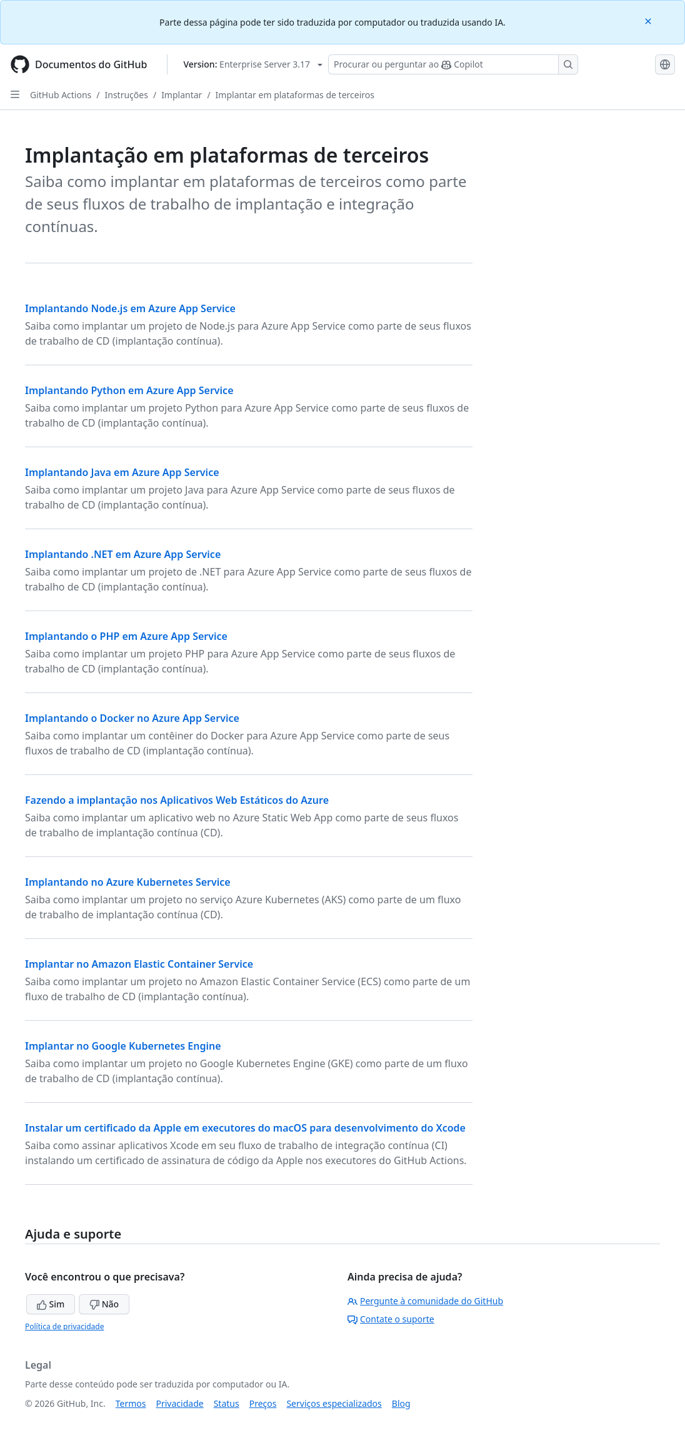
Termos (131, 1403)
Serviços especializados (333, 1403)
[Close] (649, 20)
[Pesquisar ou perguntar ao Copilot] (453, 64)
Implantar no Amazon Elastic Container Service (139, 964)
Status (226, 1403)
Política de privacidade (64, 1326)
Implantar (181, 95)
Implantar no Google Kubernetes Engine (123, 1046)
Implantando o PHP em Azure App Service (126, 636)
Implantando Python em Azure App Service (129, 390)
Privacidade (180, 1403)
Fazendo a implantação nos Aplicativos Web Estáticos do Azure (177, 800)
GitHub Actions (60, 95)
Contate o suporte (391, 1319)
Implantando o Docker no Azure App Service (132, 718)
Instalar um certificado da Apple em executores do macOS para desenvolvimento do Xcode (245, 1128)
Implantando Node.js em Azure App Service (130, 308)
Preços (263, 1403)
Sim (50, 1304)
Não (104, 1304)
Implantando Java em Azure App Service (122, 472)
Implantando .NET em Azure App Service (123, 554)
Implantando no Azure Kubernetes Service (128, 882)
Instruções (126, 95)
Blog (401, 1403)
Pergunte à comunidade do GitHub (425, 1301)
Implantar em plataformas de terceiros (295, 95)
